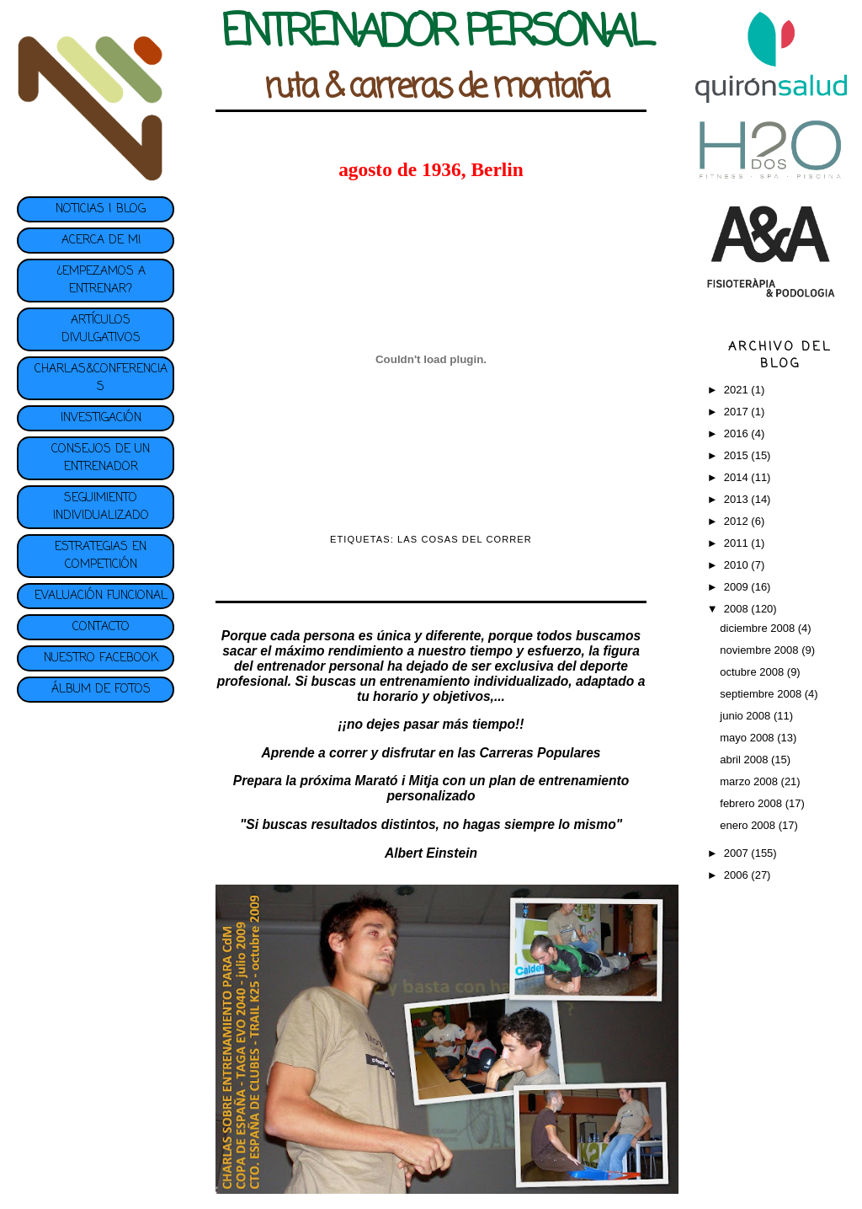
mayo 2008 (748, 737)
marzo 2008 (750, 781)
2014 (738, 477)
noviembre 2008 (760, 650)
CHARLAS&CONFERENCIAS (101, 378)
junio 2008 (747, 715)
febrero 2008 (752, 803)
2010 (738, 565)
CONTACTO (101, 627)
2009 (738, 586)
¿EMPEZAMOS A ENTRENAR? (101, 280)
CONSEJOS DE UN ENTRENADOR (100, 458)
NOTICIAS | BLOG (101, 209)
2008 (738, 608)
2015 (738, 455)
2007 (738, 853)
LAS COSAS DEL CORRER (464, 539)
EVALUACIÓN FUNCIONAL (101, 596)
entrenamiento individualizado (474, 681)
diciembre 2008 (759, 628)
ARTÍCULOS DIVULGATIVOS (101, 329)
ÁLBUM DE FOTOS (101, 689)
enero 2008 (749, 825)
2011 (738, 543)
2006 (738, 875)
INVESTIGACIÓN (101, 418)
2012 (738, 521)
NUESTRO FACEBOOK (101, 658)
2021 (738, 389)
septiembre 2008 (762, 693)
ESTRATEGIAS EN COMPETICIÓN (100, 556)
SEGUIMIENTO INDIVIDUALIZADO (101, 507)
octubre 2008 (753, 672)
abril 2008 (745, 759)
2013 (738, 499)
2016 (738, 433)
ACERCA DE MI (101, 240)
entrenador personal (320, 666)
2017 (738, 411)
